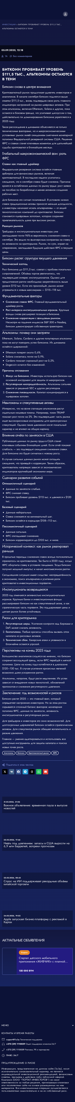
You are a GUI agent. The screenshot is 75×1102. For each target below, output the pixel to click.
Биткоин (21, 753)
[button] (5, 771)
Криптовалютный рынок (39, 753)
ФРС (55, 753)
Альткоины (8, 753)
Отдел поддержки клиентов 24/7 (31, 1035)
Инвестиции (9, 24)
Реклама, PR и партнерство (28, 1041)
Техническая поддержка (24, 1031)
